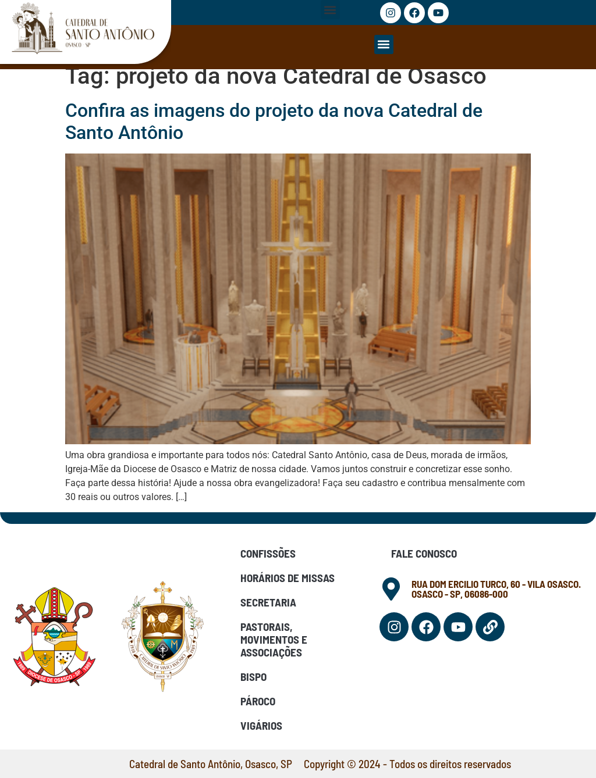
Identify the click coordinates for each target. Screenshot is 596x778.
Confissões (268, 553)
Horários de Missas (287, 577)
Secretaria (268, 602)
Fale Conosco (424, 553)
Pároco (257, 701)
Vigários (261, 725)
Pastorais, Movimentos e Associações (273, 639)
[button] (330, 9)
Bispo (253, 676)
